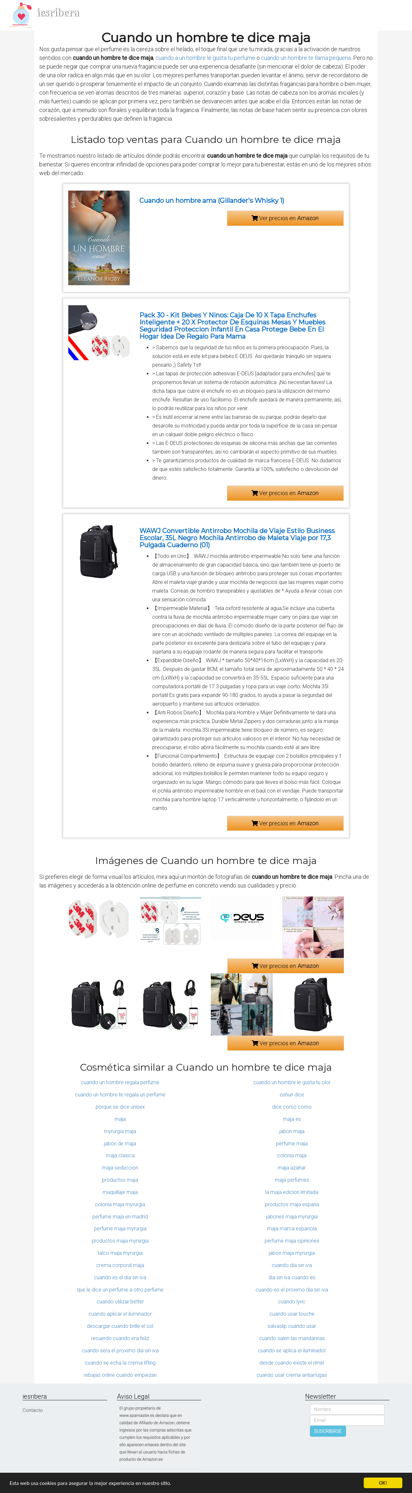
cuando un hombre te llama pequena (306, 57)
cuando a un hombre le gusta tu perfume (205, 57)
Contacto (33, 1410)
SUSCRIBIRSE (328, 1431)
